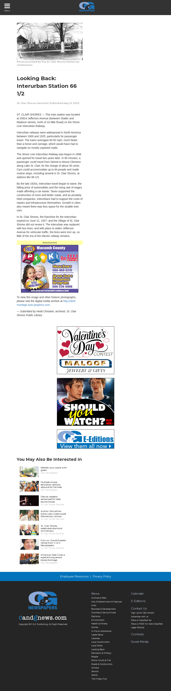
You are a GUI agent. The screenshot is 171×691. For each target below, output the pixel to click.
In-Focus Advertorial (101, 631)
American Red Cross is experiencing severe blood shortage (53, 557)
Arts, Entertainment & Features (106, 602)
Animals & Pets (98, 598)
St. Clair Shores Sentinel (32, 103)
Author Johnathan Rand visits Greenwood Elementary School (53, 513)
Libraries (95, 638)
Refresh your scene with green (54, 468)
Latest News (97, 635)
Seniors (95, 671)
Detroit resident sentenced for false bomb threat (51, 499)
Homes (94, 627)
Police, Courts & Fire (101, 660)
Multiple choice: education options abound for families (51, 484)
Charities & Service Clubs (103, 612)
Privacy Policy (102, 576)
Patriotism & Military (101, 653)
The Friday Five (99, 679)
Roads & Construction (102, 664)
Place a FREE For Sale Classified (147, 624)
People (94, 656)
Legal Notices (137, 627)
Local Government (100, 642)
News (95, 593)
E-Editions (138, 601)
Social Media (139, 641)
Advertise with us (139, 616)
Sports (94, 675)
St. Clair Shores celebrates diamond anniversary (51, 528)
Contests (137, 634)
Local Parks (96, 645)
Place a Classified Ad (141, 620)
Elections (95, 616)
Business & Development (103, 609)
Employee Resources (74, 576)
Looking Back (98, 649)
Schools (95, 668)
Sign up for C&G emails (142, 613)
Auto (93, 605)
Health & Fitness (99, 623)
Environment (97, 620)
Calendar (137, 593)
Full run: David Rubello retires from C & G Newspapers (53, 543)
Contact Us (139, 608)
